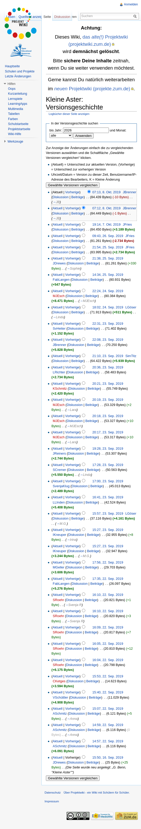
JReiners (59, 453)
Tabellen (14, 114)
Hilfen (12, 84)
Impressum (52, 801)
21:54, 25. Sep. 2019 (107, 247)
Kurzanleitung (17, 93)
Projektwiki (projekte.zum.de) (92, 88)
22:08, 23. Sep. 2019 (107, 340)
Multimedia (15, 109)
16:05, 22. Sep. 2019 (107, 644)
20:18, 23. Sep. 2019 (107, 416)
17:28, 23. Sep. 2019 (107, 465)
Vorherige (72, 192)
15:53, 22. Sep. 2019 (107, 676)
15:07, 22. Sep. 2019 (107, 708)
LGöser (130, 307)
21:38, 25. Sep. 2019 (107, 258)
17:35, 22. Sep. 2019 (107, 579)
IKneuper (59, 535)
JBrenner (129, 192)
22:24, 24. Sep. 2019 (107, 291)
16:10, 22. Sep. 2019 (107, 595)
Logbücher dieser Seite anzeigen (69, 113)
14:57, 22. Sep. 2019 (107, 741)
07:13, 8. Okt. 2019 (106, 192)
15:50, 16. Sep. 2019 (107, 757)
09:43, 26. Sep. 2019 (107, 236)
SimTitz (130, 356)
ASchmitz (60, 713)
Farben (13, 119)
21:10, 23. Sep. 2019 (107, 356)
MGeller (59, 567)
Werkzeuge (15, 141)
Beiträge (77, 197)
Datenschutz (53, 792)
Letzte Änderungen (18, 76)
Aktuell (57, 208)
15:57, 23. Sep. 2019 (107, 513)
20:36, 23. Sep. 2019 (107, 367)
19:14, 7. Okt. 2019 (106, 224)
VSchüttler (60, 697)
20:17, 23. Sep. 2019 (107, 432)
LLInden (59, 502)
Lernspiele (15, 99)
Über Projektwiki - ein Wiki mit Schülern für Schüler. (97, 792)
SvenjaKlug (61, 486)
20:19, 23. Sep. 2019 (107, 400)
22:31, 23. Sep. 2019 (107, 323)
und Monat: (118, 130)
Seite (47, 17)
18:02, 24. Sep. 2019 (107, 307)
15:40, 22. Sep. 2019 (107, 692)
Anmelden (131, 4)
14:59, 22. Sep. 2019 (107, 725)
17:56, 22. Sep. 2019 (107, 562)
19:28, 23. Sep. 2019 (107, 448)
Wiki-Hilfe (14, 134)
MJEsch (59, 296)
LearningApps (17, 104)
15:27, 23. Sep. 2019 (107, 530)
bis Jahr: (56, 130)
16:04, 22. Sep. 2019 (107, 660)
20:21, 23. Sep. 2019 (107, 384)
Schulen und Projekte (19, 71)
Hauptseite (12, 66)
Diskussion (61, 197)
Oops (12, 89)
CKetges (59, 681)
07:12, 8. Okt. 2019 (106, 208)
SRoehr (58, 600)
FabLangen (61, 280)
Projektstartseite (19, 129)
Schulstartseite (18, 124)
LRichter (59, 372)
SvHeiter (59, 328)
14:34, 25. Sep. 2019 (107, 275)
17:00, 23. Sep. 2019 (107, 481)
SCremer (59, 470)
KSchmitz (60, 388)
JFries (127, 224)
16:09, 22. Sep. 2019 (107, 627)
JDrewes (59, 263)
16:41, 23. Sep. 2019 (107, 497)
